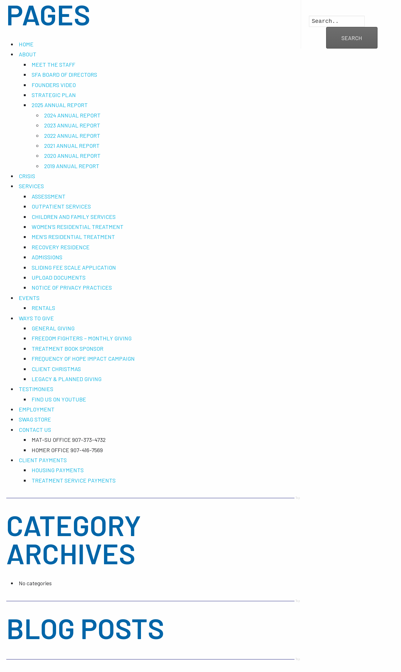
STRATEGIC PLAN (54, 94)
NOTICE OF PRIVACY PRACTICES (72, 287)
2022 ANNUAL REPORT (72, 135)
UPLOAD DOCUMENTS (59, 277)
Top (297, 497)
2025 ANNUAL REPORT (60, 104)
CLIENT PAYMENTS (43, 460)
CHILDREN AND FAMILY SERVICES (74, 216)
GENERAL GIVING (53, 328)
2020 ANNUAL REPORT (72, 155)
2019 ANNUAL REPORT (71, 166)
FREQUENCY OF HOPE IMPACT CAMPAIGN (83, 358)
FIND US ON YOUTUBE (59, 399)
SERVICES (31, 186)
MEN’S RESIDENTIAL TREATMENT (73, 236)
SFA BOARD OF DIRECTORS (64, 74)
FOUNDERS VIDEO (54, 84)
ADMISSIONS (47, 257)
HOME (26, 44)
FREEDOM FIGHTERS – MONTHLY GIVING (82, 338)
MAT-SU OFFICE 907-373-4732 (69, 439)
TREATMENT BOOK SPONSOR (67, 348)
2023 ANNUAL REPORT (72, 125)
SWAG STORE (35, 419)
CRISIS (27, 176)
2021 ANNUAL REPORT (72, 145)
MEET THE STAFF (53, 64)
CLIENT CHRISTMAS (56, 368)
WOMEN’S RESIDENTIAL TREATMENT (77, 226)
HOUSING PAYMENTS (58, 470)
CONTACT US (35, 429)
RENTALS (43, 307)
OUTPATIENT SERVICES (61, 206)
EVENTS (29, 297)
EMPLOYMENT (37, 409)
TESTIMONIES (36, 388)
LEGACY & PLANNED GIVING (67, 378)
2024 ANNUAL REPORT (72, 115)
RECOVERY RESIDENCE (61, 247)
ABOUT (27, 54)
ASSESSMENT (48, 196)
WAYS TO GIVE (36, 318)
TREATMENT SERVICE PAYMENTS (74, 480)
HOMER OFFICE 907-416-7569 (67, 450)
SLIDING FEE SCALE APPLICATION (74, 267)
